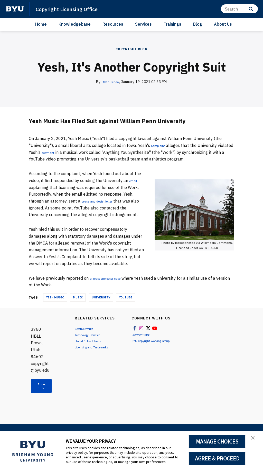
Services (143, 24)
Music (78, 297)
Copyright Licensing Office (73, 9)
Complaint (161, 145)
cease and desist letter (103, 201)
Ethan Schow (110, 81)
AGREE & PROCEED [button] (217, 458)
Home (41, 24)
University (101, 297)
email (134, 180)
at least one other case (112, 278)
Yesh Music (55, 297)
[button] (254, 440)
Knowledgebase (75, 24)
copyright (67, 152)
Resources (112, 24)
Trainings (172, 24)
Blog (197, 24)
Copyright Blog (131, 49)
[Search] (239, 8)
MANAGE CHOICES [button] (217, 441)
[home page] (15, 9)
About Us (223, 24)
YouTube (126, 297)
